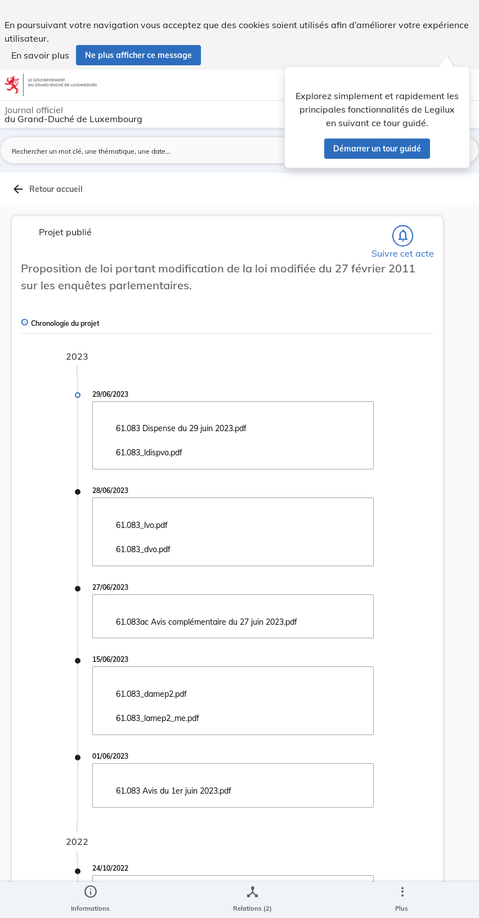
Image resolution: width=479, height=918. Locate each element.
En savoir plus (40, 55)
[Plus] (402, 900)
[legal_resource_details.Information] (90, 900)
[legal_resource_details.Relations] (252, 900)
